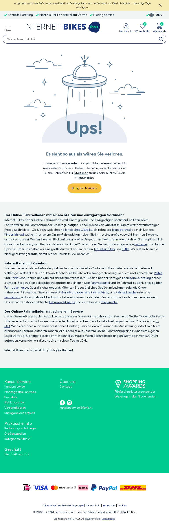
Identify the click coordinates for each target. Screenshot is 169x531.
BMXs (125, 249)
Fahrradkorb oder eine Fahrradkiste (83, 292)
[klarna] (83, 487)
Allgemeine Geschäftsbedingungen (63, 505)
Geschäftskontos (16, 454)
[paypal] (104, 487)
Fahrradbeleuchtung (136, 278)
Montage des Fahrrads (20, 392)
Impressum (109, 505)
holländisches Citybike (76, 230)
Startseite (81, 173)
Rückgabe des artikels (19, 413)
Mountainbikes (104, 249)
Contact (66, 386)
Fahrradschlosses (16, 287)
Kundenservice (14, 386)
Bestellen (10, 397)
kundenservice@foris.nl (76, 408)
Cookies (122, 505)
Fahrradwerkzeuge (62, 302)
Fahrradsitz (12, 297)
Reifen (158, 273)
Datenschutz (93, 505)
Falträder (140, 244)
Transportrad (121, 230)
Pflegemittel (109, 302)
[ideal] (27, 487)
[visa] (40, 487)
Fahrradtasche (126, 292)
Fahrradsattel (100, 283)
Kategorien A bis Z (17, 439)
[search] (162, 39)
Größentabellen (15, 434)
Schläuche (18, 278)
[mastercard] (63, 487)
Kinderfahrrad (14, 234)
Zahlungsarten (14, 402)
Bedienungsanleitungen (20, 428)
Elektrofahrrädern (114, 239)
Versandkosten (15, 408)
